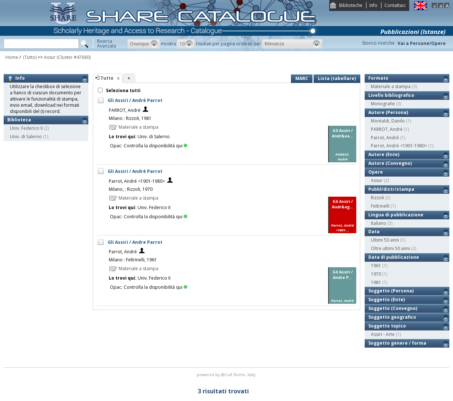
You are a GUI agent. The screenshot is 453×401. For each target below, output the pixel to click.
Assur (49, 57)
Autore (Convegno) (390, 163)
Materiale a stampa (391, 86)
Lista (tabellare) (337, 78)
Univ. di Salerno (26, 136)
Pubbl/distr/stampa (391, 189)
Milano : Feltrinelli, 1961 (133, 260)
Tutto (107, 78)
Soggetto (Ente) (386, 299)
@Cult (227, 374)
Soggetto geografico (392, 317)
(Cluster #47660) (74, 57)
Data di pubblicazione (393, 257)
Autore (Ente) (383, 154)
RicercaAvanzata (106, 43)
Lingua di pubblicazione (395, 215)
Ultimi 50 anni (385, 240)
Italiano (378, 223)
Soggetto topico (387, 326)
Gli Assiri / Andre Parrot (135, 242)
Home (11, 57)
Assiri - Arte (383, 334)
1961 (376, 265)
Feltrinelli (380, 206)
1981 (376, 282)
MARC (301, 78)
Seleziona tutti (123, 90)
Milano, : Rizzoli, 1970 (131, 189)
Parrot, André (123, 252)
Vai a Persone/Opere (422, 43)
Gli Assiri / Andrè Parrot (135, 171)
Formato (378, 78)
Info (373, 5)
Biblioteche (350, 5)
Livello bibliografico (391, 95)
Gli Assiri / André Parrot (135, 100)
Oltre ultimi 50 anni (390, 248)
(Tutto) (29, 57)
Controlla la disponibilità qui (155, 146)
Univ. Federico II (26, 128)
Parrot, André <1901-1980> (137, 181)
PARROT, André (125, 110)
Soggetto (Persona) (391, 291)
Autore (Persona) (388, 112)
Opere (375, 172)
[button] (143, 44)
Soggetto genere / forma (397, 343)
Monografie (383, 104)
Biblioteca (19, 120)
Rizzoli (377, 197)
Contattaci (395, 5)
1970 (376, 274)
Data (374, 231)
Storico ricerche (378, 43)
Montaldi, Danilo (388, 121)
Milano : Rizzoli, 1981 (130, 118)
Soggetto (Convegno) (392, 308)
